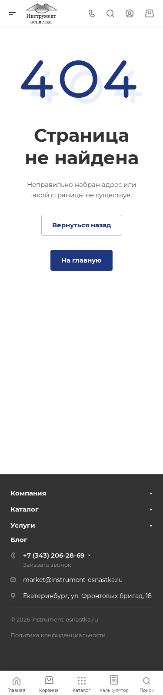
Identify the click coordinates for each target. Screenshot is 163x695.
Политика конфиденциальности (58, 635)
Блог (18, 539)
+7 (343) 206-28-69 (53, 555)
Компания (28, 493)
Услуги (22, 525)
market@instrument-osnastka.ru (73, 580)
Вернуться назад (81, 225)
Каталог (24, 509)
